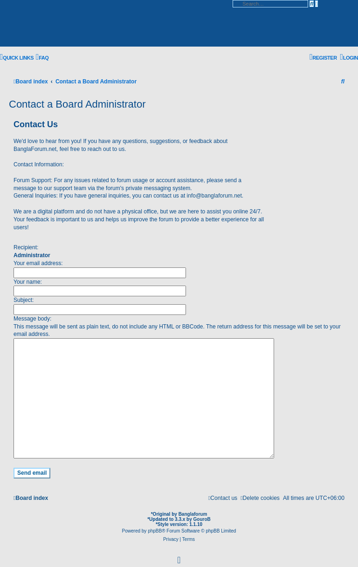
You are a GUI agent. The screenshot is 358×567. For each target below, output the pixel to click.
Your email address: (38, 263)
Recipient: (26, 247)
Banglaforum (193, 510)
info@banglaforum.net (214, 195)
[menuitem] (42, 57)
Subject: (24, 300)
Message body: (32, 318)
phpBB (155, 527)
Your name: (28, 282)
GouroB (202, 516)
